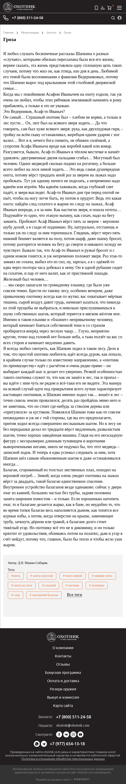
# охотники (96, 585)
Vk (66, 734)
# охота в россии (41, 576)
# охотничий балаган (44, 595)
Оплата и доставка (63, 681)
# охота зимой (72, 576)
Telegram (44, 744)
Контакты (63, 656)
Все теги (74, 595)
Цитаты (51, 32)
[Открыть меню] (119, 7)
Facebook (59, 734)
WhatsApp (37, 744)
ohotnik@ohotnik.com (72, 725)
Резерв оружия (63, 689)
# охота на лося (21, 585)
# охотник (72, 585)
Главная (8, 32)
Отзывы (63, 664)
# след (15, 595)
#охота (15, 576)
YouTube (80, 734)
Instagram (73, 734)
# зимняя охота (102, 576)
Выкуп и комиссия (63, 697)
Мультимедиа (30, 32)
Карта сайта (63, 705)
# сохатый (49, 585)
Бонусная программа (63, 672)
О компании (63, 648)
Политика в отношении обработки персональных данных (63, 759)
